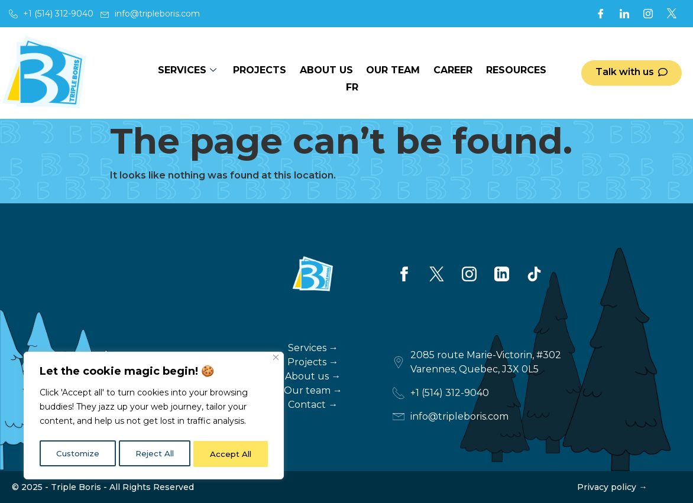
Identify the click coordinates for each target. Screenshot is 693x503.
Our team (380, 73)
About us (314, 73)
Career (438, 73)
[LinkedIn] (624, 13)
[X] (672, 13)
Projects (249, 73)
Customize (77, 454)
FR (548, 73)
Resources (499, 73)
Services (180, 73)
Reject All (154, 454)
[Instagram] (648, 13)
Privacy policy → (612, 487)
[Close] (276, 361)
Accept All (231, 454)
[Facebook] (601, 13)
